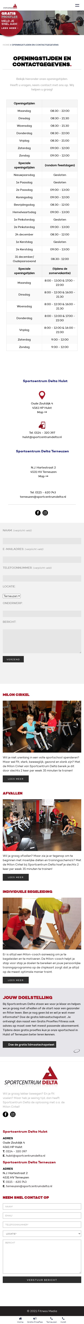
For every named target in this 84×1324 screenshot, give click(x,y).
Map (42, 412)
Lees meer (9, 28)
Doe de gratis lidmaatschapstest (31, 1044)
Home (6, 44)
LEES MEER (16, 778)
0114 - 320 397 (16, 1151)
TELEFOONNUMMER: (27, 567)
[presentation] (30, 671)
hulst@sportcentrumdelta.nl (42, 437)
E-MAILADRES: (23, 549)
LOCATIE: (9, 586)
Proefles (9, 17)
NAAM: (17, 530)
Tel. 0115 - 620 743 (43, 492)
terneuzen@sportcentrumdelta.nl (43, 496)
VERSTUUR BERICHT (42, 1279)
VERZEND (13, 659)
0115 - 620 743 (16, 1182)
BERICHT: (9, 622)
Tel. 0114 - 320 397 (42, 432)
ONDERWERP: (13, 603)
